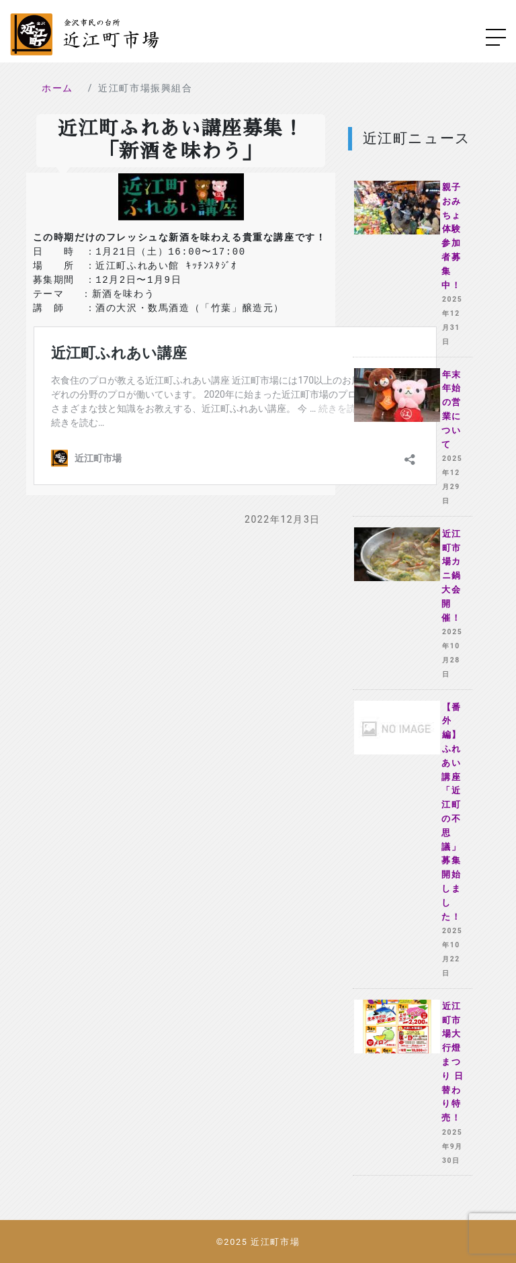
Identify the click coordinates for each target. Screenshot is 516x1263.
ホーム (57, 88)
